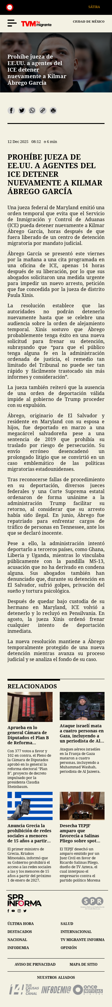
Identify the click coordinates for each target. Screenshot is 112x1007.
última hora (20, 923)
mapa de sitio (83, 964)
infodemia (18, 947)
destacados (19, 931)
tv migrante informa (83, 939)
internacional (76, 931)
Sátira (97, 6)
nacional (17, 939)
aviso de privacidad (35, 964)
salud (67, 923)
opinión (69, 947)
